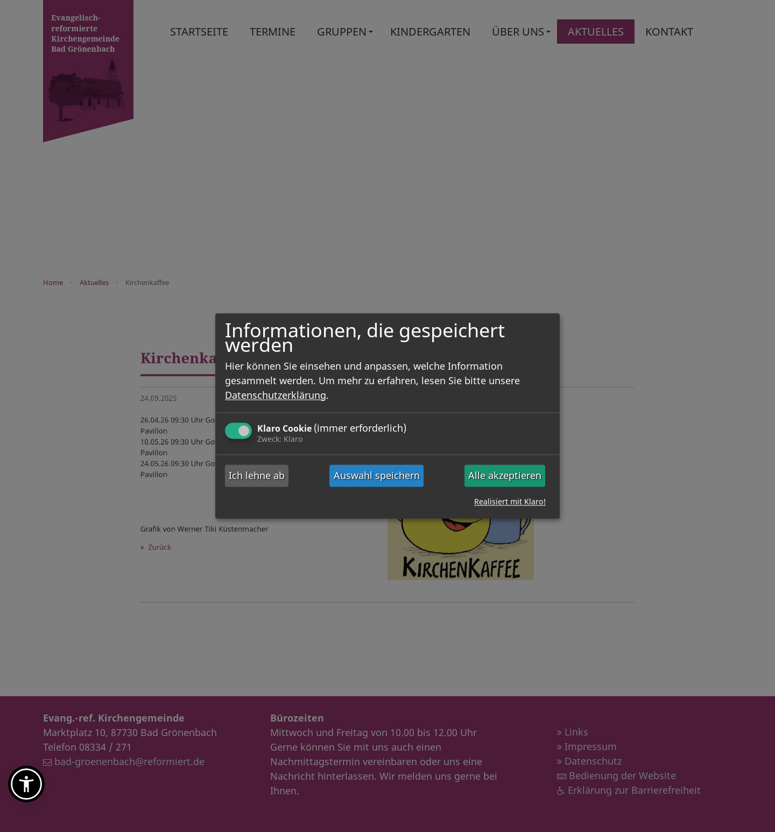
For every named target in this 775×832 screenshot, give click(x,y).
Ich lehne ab (257, 475)
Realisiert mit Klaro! (510, 502)
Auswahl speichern (377, 475)
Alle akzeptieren (504, 475)
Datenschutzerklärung (275, 395)
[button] (26, 784)
